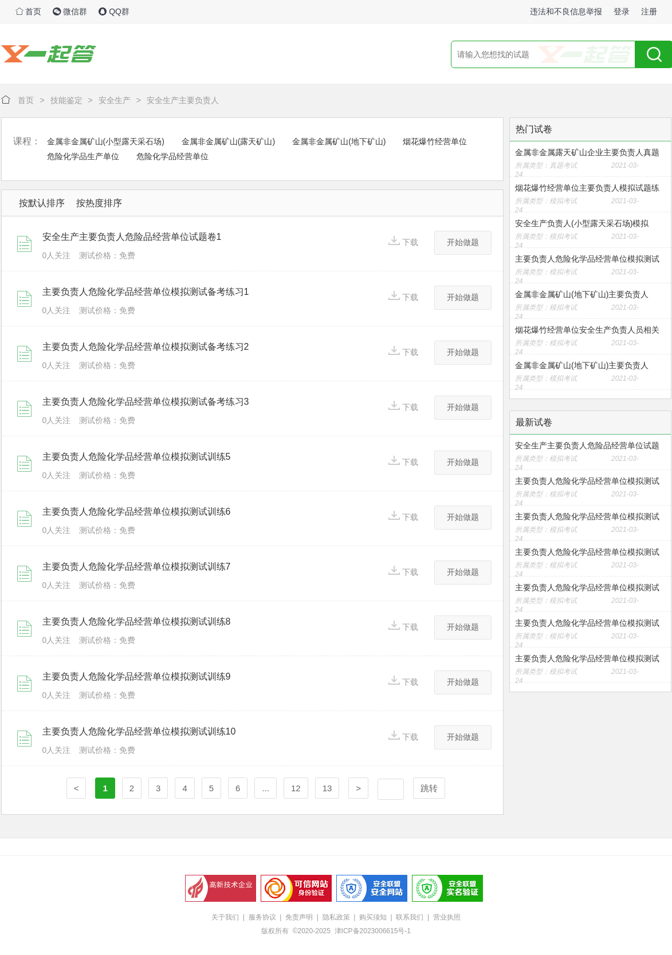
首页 (28, 11)
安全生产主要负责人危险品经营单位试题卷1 (132, 237)
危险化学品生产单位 (83, 156)
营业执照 (447, 917)
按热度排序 (99, 203)
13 (327, 788)
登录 (622, 11)
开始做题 (463, 242)
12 (296, 788)
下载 (403, 241)
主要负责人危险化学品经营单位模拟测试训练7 (136, 566)
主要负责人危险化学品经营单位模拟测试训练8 (136, 621)
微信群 (70, 11)
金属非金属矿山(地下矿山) (339, 141)
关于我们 (225, 917)
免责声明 (299, 917)
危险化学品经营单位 (172, 156)
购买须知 (373, 917)
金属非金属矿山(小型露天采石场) (105, 141)
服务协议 (262, 917)
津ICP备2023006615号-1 (373, 931)
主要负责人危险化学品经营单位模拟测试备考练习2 (145, 347)
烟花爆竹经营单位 (435, 141)
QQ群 (114, 11)
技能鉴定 (66, 100)
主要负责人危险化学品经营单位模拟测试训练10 (139, 731)
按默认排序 (42, 203)
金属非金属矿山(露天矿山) (228, 141)
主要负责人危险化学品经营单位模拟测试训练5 (136, 456)
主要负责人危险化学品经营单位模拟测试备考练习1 (145, 292)
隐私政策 (336, 917)
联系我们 (409, 917)
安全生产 (115, 100)
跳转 (429, 788)
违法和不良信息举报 (566, 11)
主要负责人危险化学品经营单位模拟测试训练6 (136, 511)
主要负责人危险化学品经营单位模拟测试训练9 (136, 676)
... (265, 788)
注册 (649, 11)
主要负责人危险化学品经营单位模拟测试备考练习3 (145, 402)
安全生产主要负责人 (183, 100)
